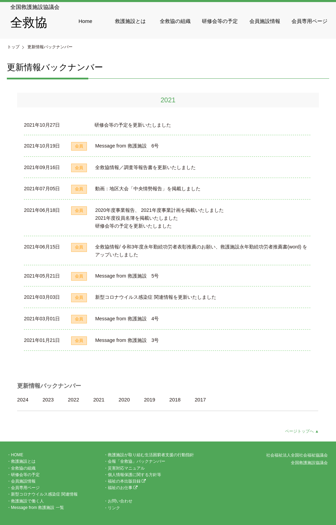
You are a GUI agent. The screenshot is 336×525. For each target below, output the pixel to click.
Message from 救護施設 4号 (127, 318)
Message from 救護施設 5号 (127, 276)
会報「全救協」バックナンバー (136, 461)
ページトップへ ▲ (302, 431)
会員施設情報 (264, 21)
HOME (17, 454)
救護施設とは (130, 21)
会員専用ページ (309, 21)
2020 (124, 399)
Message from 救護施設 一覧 (37, 507)
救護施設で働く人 (27, 501)
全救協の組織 (175, 21)
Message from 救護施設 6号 (127, 146)
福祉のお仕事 (123, 487)
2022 (73, 399)
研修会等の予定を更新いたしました (132, 125)
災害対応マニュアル (126, 468)
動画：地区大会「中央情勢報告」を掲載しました (148, 188)
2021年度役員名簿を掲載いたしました (136, 218)
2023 (48, 399)
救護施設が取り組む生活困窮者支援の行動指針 (151, 454)
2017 (200, 399)
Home (85, 21)
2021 (98, 399)
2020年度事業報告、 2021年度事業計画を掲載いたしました (159, 210)
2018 (175, 399)
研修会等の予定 (220, 21)
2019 (149, 399)
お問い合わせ (120, 501)
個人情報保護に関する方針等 (134, 474)
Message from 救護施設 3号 (127, 340)
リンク (114, 507)
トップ (13, 46)
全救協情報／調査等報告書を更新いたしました (145, 167)
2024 (22, 399)
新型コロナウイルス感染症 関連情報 (44, 494)
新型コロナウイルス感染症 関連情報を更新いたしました (155, 297)
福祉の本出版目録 (127, 481)
